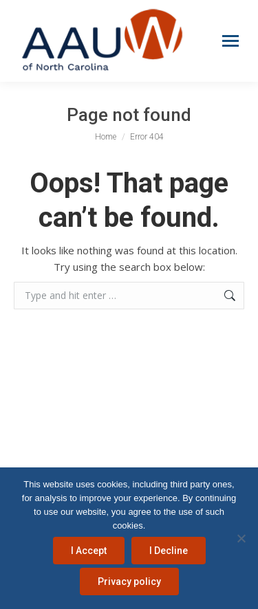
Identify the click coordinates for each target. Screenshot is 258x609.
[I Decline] (241, 538)
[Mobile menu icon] (230, 40)
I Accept (89, 550)
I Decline (168, 550)
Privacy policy (129, 581)
